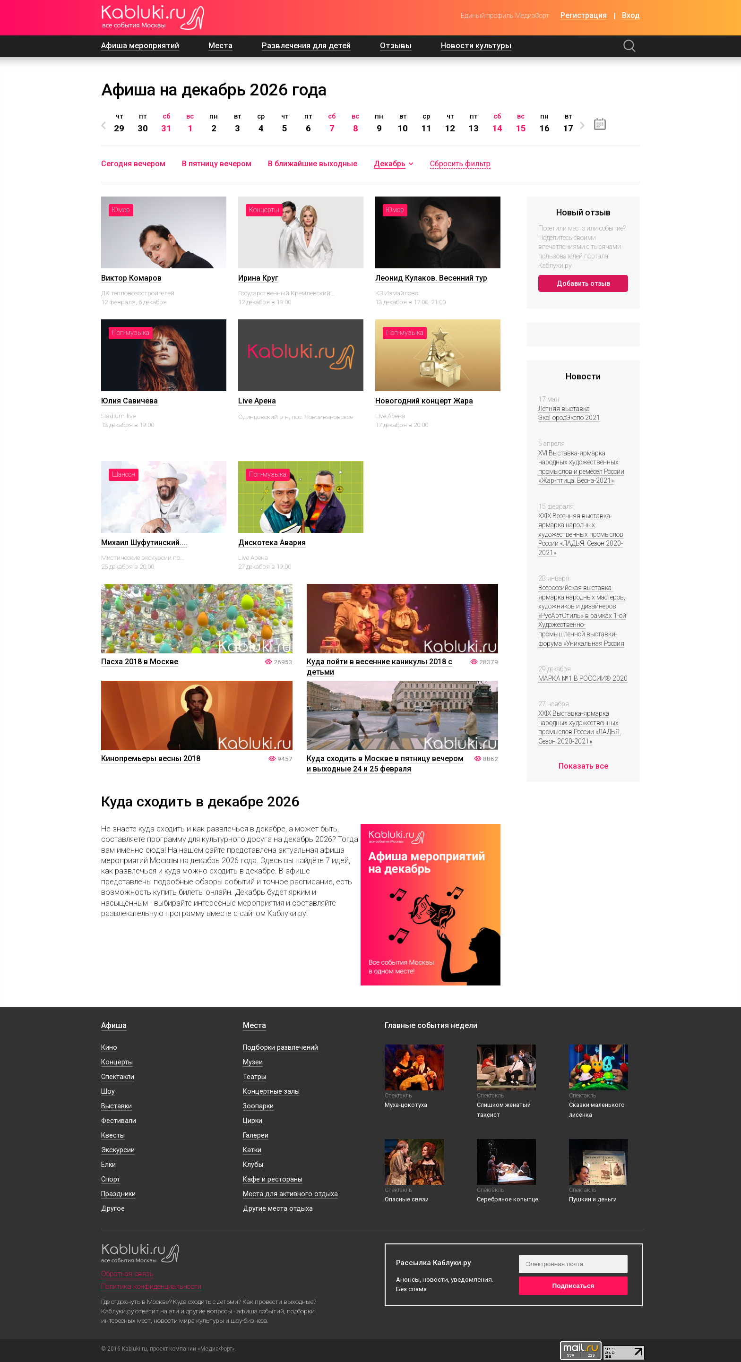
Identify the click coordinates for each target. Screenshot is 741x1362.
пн (213, 122)
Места (220, 45)
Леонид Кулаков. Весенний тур (431, 278)
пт (142, 122)
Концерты (117, 1062)
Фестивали (118, 1121)
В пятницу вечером (216, 163)
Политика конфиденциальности (151, 1286)
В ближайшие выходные (312, 163)
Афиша (114, 1025)
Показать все (583, 766)
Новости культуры (476, 45)
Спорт (110, 1179)
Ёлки (108, 1165)
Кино (109, 1048)
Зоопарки (258, 1106)
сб (166, 122)
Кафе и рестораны (272, 1179)
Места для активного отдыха (290, 1194)
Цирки (252, 1121)
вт (237, 122)
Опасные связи (407, 1199)
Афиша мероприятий (140, 45)
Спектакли (117, 1077)
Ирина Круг (258, 278)
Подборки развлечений (280, 1048)
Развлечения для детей (306, 45)
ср (261, 122)
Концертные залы (271, 1092)
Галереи (255, 1135)
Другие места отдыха (278, 1209)
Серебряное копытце (507, 1199)
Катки (252, 1150)
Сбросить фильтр (460, 163)
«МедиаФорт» (216, 1349)
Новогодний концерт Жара (424, 400)
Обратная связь (127, 1273)
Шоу (108, 1092)
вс (190, 122)
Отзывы (396, 45)
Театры (254, 1077)
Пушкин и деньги (593, 1199)
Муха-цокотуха (406, 1104)
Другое (113, 1209)
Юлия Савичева (129, 400)
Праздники (118, 1194)
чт (119, 122)
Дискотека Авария (272, 542)
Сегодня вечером (133, 163)
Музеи (253, 1062)
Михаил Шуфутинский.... (144, 542)
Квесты (113, 1135)
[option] (119, 123)
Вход (631, 16)
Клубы (253, 1165)
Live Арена (257, 400)
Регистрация (583, 16)
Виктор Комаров (131, 278)
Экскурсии (118, 1150)
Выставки (116, 1106)
